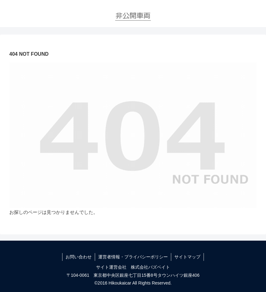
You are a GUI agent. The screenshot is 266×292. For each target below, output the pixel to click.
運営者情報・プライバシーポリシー (133, 256)
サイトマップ (187, 256)
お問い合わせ (79, 256)
